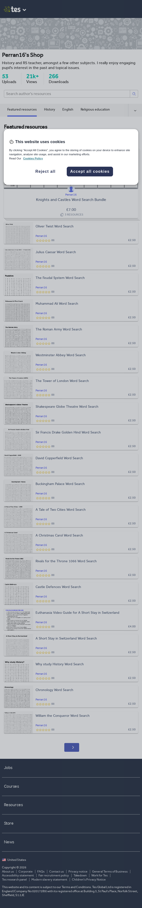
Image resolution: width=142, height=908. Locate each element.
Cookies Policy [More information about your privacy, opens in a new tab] (33, 158)
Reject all (45, 171)
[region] (71, 157)
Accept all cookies (90, 171)
